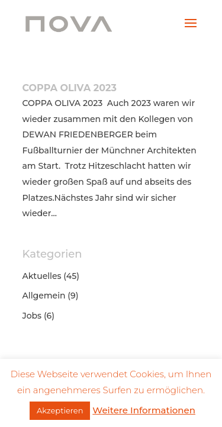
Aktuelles (42, 276)
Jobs (32, 315)
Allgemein (44, 295)
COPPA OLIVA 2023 (69, 88)
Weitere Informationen (143, 410)
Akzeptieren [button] (60, 410)
